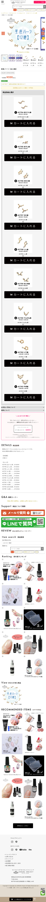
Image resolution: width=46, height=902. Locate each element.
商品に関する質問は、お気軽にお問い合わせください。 (23, 501)
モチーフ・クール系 (32, 13)
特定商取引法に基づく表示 (13, 863)
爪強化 (36, 551)
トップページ (4, 13)
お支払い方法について (8, 407)
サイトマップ (9, 859)
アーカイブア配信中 (40, 2)
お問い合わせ (9, 856)
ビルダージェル (18, 551)
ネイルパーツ (13, 13)
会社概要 (8, 861)
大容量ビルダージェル (30, 9)
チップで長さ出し (41, 9)
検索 (45, 7)
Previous (3, 33)
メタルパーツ (22, 13)
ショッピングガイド (11, 854)
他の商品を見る (6, 540)
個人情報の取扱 (10, 865)
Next (43, 33)
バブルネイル (20, 9)
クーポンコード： (23, 429)
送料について (5, 410)
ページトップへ (43, 891)
